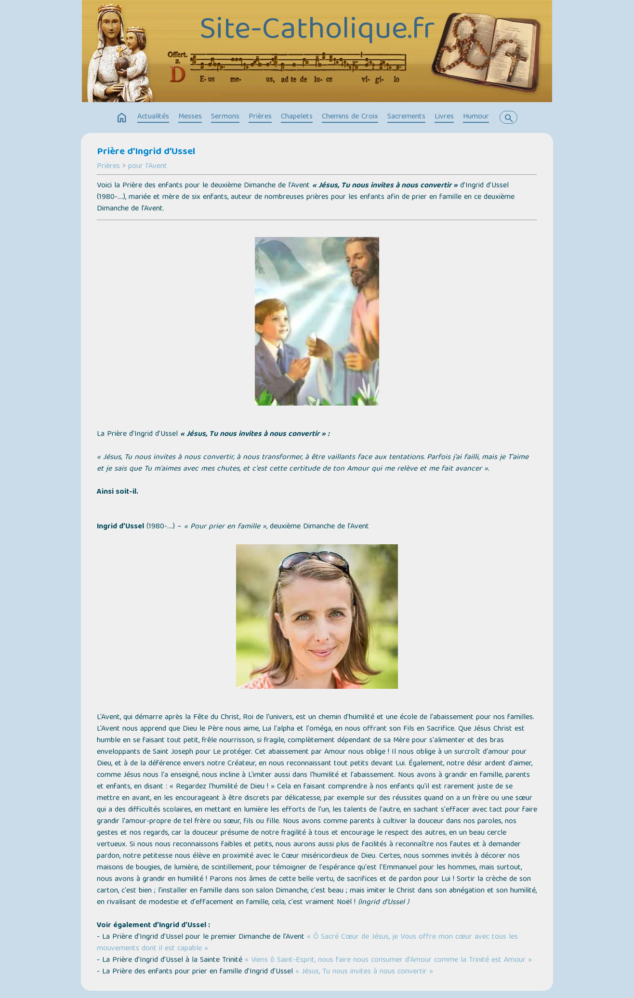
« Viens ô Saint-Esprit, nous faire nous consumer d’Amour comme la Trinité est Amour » (388, 960)
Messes (190, 117)
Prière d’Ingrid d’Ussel (146, 152)
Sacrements (406, 117)
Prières (260, 117)
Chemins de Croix (350, 117)
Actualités (153, 117)
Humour (476, 117)
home (122, 118)
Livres (444, 117)
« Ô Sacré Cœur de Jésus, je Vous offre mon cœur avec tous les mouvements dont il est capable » (307, 943)
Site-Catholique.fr (317, 31)
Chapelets (297, 117)
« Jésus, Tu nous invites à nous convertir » (364, 972)
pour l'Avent (147, 166)
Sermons (225, 117)
